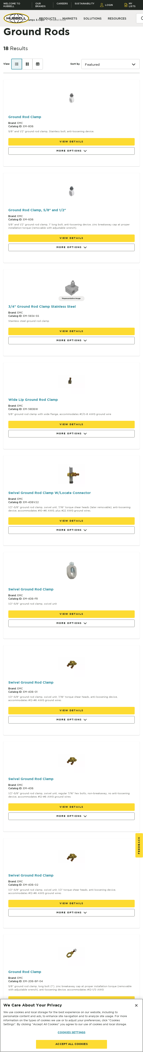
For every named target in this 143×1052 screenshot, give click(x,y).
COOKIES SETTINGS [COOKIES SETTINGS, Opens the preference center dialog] (71, 1032)
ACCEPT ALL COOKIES (71, 1044)
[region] (71, 1025)
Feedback (139, 845)
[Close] (136, 1005)
